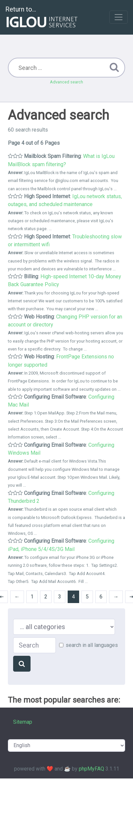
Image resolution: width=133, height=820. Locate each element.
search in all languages (92, 645)
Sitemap (22, 722)
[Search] (22, 664)
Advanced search (66, 81)
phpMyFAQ (91, 769)
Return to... (42, 17)
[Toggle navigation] (118, 17)
